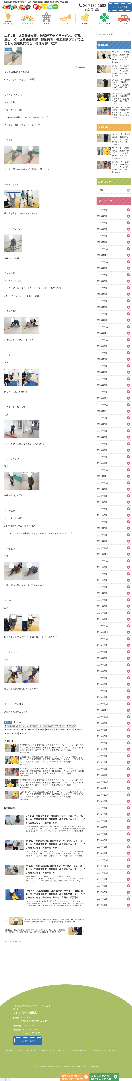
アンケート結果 (73, 1050)
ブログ (51, 1050)
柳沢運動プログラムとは (14, 1050)
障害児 (23, 733)
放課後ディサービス (12, 730)
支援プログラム (31, 1050)
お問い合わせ (120, 7)
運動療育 (79, 730)
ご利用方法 (43, 1050)
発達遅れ (50, 730)
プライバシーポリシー (98, 1050)
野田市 (15, 733)
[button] (129, 34)
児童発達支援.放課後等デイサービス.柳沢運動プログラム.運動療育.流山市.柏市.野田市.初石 (35, 726)
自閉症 (70, 730)
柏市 (23, 730)
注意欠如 (32, 730)
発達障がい (60, 730)
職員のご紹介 (61, 1050)
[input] (114, 34)
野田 (7, 733)
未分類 (8, 722)
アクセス (85, 1050)
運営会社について (115, 1050)
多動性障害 (71, 726)
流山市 (41, 730)
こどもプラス (19, 722)
